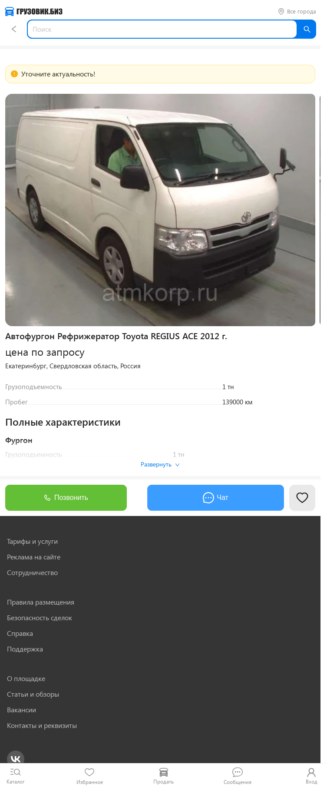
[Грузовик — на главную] (33, 11)
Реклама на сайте (33, 556)
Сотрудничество (32, 572)
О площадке (26, 678)
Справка (20, 633)
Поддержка (25, 649)
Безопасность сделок (39, 617)
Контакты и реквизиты (42, 725)
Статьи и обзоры (33, 694)
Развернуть (160, 464)
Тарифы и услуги (32, 541)
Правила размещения (40, 602)
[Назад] (13, 29)
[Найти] (306, 29)
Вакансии (21, 709)
